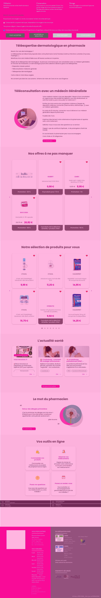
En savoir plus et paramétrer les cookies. (15, 15)
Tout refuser (62, 35)
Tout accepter (15, 35)
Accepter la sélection (39, 35)
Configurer (86, 35)
